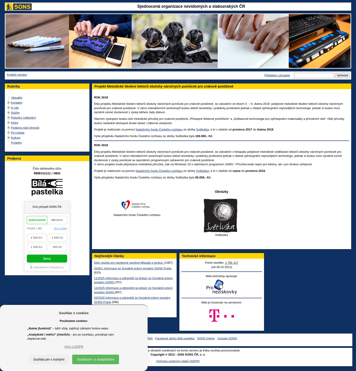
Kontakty (16, 102)
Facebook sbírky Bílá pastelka (174, 338)
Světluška (202, 129)
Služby (15, 112)
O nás (15, 107)
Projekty (16, 142)
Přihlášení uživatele (277, 75)
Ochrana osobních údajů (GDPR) (178, 361)
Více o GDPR (73, 346)
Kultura (15, 137)
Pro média (17, 132)
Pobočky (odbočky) (23, 117)
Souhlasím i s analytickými (95, 359)
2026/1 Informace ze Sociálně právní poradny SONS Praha (132, 268)
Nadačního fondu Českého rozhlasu (159, 129)
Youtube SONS (227, 338)
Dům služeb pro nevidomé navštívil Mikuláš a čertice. (129, 262)
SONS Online (206, 338)
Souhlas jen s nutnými (48, 359)
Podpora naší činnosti (25, 127)
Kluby (14, 122)
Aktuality (16, 97)
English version (17, 74)
